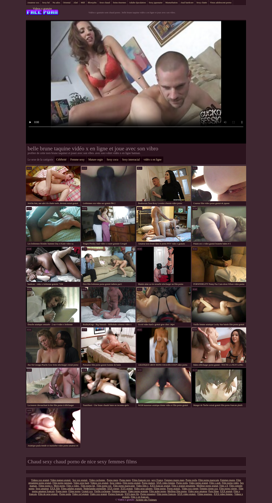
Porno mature (148, 483)
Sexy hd (45, 2)
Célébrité (61, 159)
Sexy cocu (112, 159)
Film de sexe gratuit (48, 494)
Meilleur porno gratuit (207, 485)
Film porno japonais (62, 483)
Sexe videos (115, 483)
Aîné (75, 2)
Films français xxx (141, 480)
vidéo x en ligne (153, 159)
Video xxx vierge (190, 488)
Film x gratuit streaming (183, 485)
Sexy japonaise (155, 2)
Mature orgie (95, 159)
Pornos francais (115, 494)
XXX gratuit (126, 488)
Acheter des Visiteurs (146, 499)
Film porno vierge (228, 488)
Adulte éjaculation (137, 2)
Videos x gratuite (42, 8)
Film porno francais (166, 494)
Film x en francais (140, 497)
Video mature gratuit (60, 480)
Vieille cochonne (102, 491)
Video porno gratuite (138, 491)
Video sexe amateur (197, 491)
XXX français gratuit (160, 485)
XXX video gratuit (186, 494)
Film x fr (223, 485)
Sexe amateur (42, 488)
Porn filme (213, 491)
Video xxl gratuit (80, 494)
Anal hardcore (187, 2)
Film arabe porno (157, 491)
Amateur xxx (33, 2)
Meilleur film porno (177, 491)
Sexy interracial (131, 159)
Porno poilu (191, 480)
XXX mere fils (132, 494)
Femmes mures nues (174, 480)
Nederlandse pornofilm (94, 488)
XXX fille (55, 488)
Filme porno (160, 488)
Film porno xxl (104, 485)
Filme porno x (45, 485)
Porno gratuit (173, 488)
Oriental (66, 2)
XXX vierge (113, 488)
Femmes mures (227, 480)
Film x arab (215, 483)
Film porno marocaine (124, 485)
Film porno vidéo (230, 483)
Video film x (142, 485)
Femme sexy (77, 159)
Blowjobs (92, 2)
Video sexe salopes (143, 488)
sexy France (157, 480)
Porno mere (112, 480)
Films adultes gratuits (71, 488)
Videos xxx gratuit (40, 480)
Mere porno (59, 485)
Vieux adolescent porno (220, 2)
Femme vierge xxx (209, 488)
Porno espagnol (148, 494)
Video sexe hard (81, 483)
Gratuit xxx (87, 491)
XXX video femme (165, 483)
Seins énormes (119, 2)
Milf (83, 2)
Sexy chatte (201, 2)
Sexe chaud (104, 2)
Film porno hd (88, 485)
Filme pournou (204, 494)
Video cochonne (97, 480)
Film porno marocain (208, 480)
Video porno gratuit (198, 483)
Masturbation (171, 2)
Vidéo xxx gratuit (98, 494)
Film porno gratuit (132, 483)
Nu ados (56, 2)
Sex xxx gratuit (80, 480)
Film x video (73, 485)
